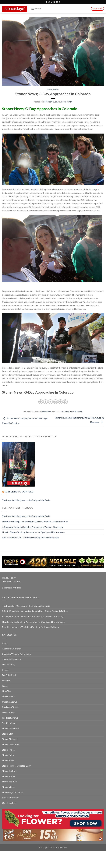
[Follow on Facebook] (46, 2)
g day (70, 411)
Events (5, 669)
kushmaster (66, 102)
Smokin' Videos (9, 723)
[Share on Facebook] (45, 401)
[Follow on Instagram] (49, 2)
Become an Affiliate (11, 587)
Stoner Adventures (10, 728)
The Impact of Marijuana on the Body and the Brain (26, 500)
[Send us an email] (54, 2)
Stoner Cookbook (10, 744)
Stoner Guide (8, 755)
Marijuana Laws (9, 701)
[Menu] (36, 8)
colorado (64, 411)
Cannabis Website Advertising (16, 653)
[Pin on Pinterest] (60, 401)
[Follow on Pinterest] (57, 2)
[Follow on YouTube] (59, 2)
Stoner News (53, 90)
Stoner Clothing (9, 739)
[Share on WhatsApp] (40, 401)
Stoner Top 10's (9, 781)
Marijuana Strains (10, 707)
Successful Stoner (10, 797)
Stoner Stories (8, 776)
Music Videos (8, 712)
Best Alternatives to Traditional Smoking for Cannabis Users (30, 537)
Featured (6, 680)
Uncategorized (9, 803)
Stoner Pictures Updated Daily (16, 765)
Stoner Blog (7, 733)
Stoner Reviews (9, 771)
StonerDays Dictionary (12, 792)
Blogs (5, 643)
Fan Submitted (9, 675)
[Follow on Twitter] (51, 2)
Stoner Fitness (8, 749)
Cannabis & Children (11, 648)
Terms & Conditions (11, 581)
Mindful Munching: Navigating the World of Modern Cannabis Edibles (35, 521)
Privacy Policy (9, 577)
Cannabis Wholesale (11, 659)
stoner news (78, 411)
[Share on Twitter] (50, 401)
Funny (5, 685)
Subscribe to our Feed (19, 491)
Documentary (8, 664)
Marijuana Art (8, 696)
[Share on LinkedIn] (65, 401)
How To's (6, 691)
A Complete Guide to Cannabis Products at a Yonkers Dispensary (32, 527)
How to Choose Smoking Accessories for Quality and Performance (33, 532)
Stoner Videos (8, 787)
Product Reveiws (10, 717)
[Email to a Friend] (55, 401)
